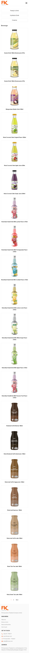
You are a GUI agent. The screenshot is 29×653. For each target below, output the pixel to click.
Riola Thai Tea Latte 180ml (14, 566)
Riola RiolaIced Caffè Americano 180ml (14, 454)
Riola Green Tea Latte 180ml (14, 594)
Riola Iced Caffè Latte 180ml (14, 538)
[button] (26, 3)
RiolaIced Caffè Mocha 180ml (14, 426)
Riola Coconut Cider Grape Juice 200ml (14, 193)
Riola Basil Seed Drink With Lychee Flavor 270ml (14, 221)
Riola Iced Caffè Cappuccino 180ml (14, 482)
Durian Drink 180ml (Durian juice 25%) (14, 81)
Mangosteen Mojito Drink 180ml (14, 109)
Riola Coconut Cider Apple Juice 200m (14, 165)
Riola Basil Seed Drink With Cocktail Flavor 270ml (14, 279)
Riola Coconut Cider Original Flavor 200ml (14, 137)
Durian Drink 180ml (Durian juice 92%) (14, 53)
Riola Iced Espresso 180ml (14, 510)
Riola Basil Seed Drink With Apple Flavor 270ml (14, 367)
